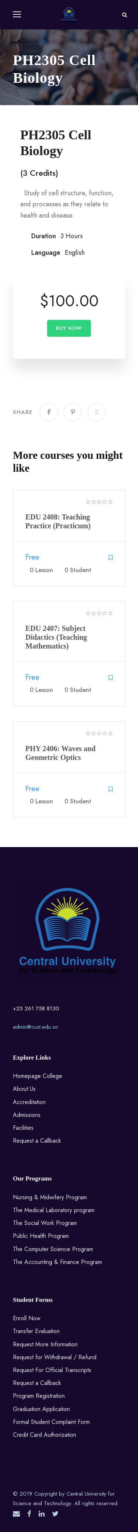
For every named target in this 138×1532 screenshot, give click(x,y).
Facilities (23, 1128)
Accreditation (29, 1102)
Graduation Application (41, 1409)
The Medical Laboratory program (54, 1210)
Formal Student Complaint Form (51, 1422)
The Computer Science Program (53, 1249)
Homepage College (37, 1076)
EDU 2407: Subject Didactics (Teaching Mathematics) (56, 637)
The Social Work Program (45, 1223)
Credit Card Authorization (44, 1435)
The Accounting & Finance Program (57, 1262)
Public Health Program (41, 1236)
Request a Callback (37, 1140)
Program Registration (39, 1396)
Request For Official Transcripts (52, 1370)
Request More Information (45, 1344)
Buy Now (69, 328)
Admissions (26, 1115)
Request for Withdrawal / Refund (54, 1357)
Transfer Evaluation (36, 1331)
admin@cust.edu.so (35, 1027)
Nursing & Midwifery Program (50, 1197)
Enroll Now (26, 1318)
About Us (24, 1089)
